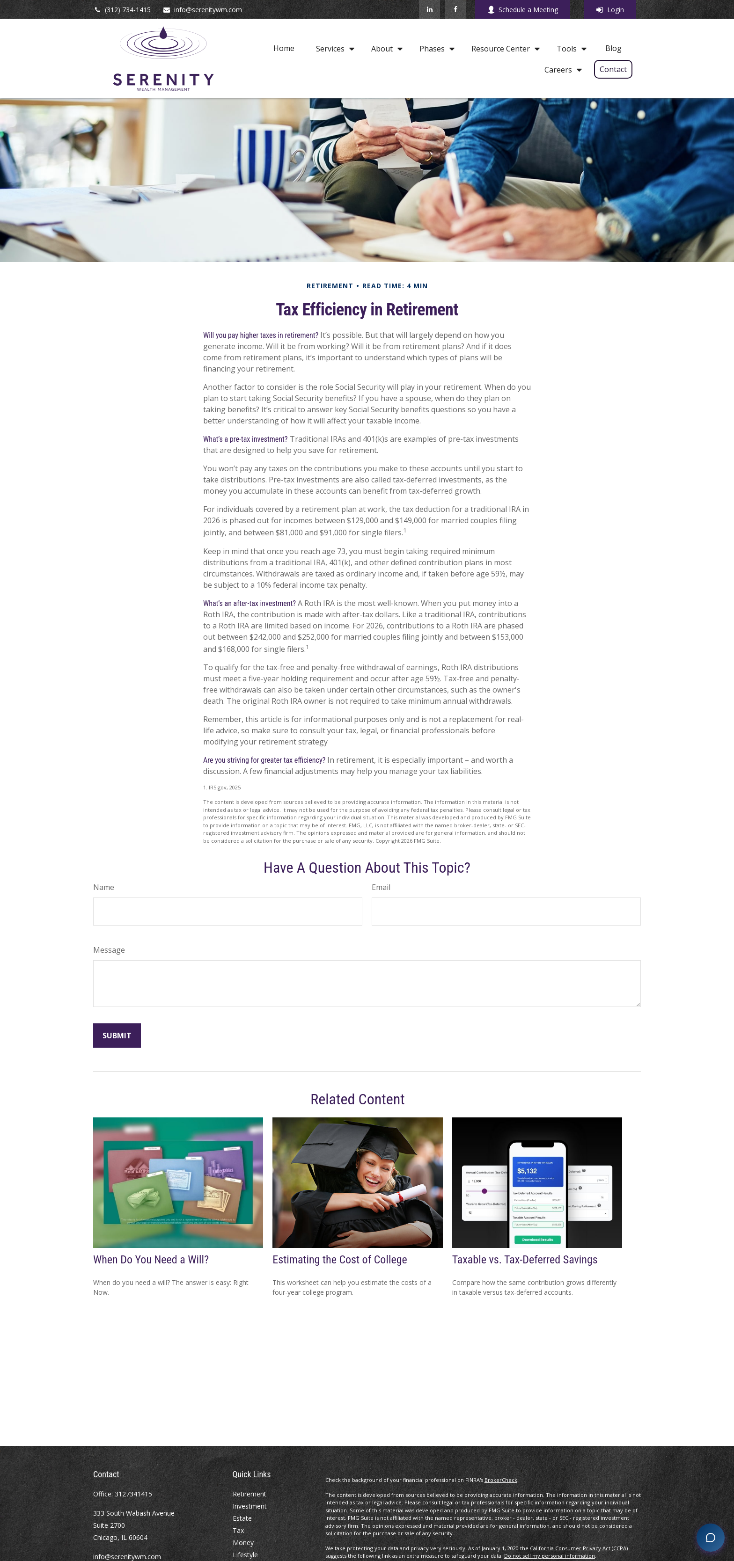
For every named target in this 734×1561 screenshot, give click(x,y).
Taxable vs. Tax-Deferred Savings (525, 1259)
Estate (242, 1518)
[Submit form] (117, 1035)
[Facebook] (455, 9)
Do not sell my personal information (549, 1555)
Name (103, 887)
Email (381, 887)
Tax (238, 1530)
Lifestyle (245, 1554)
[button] (284, 48)
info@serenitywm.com (202, 9)
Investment (250, 1506)
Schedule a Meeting (522, 9)
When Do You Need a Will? (151, 1259)
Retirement (249, 1493)
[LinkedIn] (429, 9)
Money (243, 1542)
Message (109, 950)
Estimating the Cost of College (339, 1259)
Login (610, 9)
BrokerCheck (500, 1479)
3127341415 (133, 1493)
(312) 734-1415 (122, 9)
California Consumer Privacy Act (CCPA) (579, 1548)
